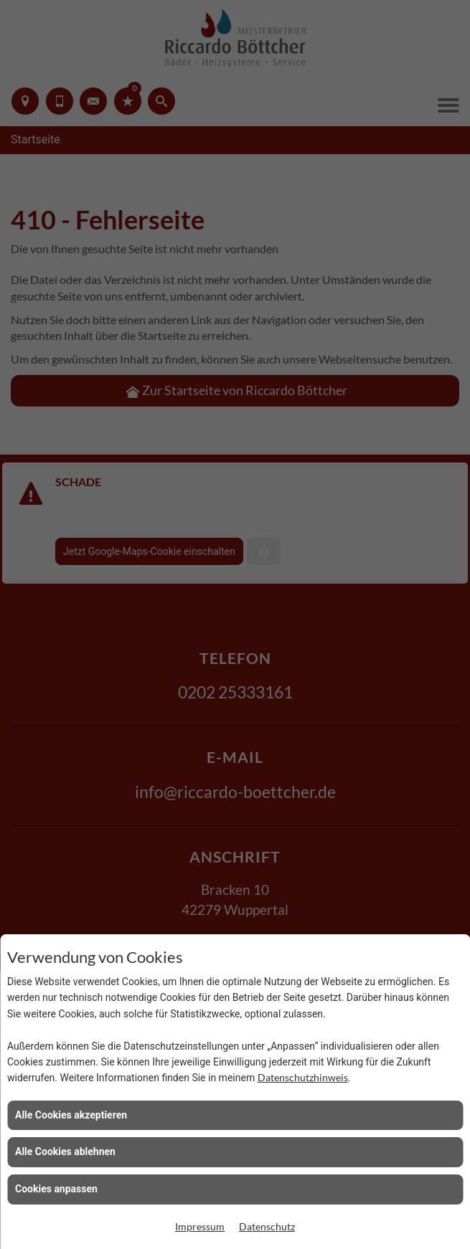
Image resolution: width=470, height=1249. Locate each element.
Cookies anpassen (56, 1189)
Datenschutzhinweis (303, 1077)
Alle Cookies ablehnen (65, 1151)
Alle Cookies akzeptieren (71, 1115)
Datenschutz (267, 1226)
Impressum (200, 1226)
